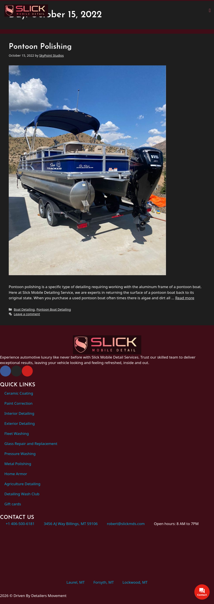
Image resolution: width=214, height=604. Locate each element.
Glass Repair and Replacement (30, 443)
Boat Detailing (24, 309)
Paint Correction (18, 403)
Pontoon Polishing (40, 47)
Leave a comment (27, 314)
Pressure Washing (20, 453)
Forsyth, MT (103, 582)
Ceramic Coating (18, 393)
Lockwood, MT (135, 582)
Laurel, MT (75, 582)
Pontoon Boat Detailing (53, 309)
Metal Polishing (17, 463)
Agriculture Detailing (22, 483)
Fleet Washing (16, 433)
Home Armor (15, 473)
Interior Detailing (19, 413)
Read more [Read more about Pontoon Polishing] (184, 297)
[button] (210, 10)
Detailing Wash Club (21, 493)
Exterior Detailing (19, 423)
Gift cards (12, 503)
